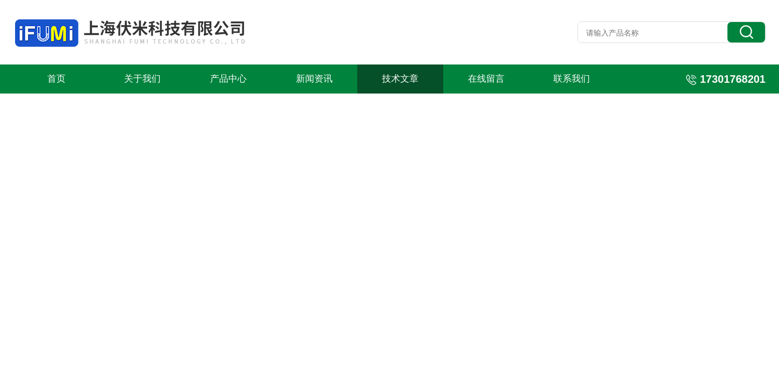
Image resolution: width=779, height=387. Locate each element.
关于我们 (142, 79)
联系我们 (571, 79)
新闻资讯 (314, 79)
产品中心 (228, 79)
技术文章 (400, 79)
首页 (56, 79)
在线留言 (486, 79)
